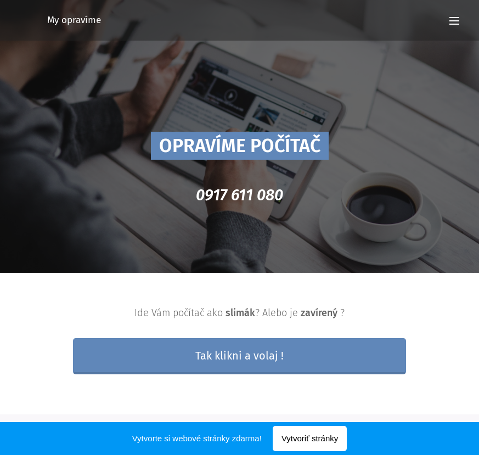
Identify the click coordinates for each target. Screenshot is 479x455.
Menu (454, 20)
